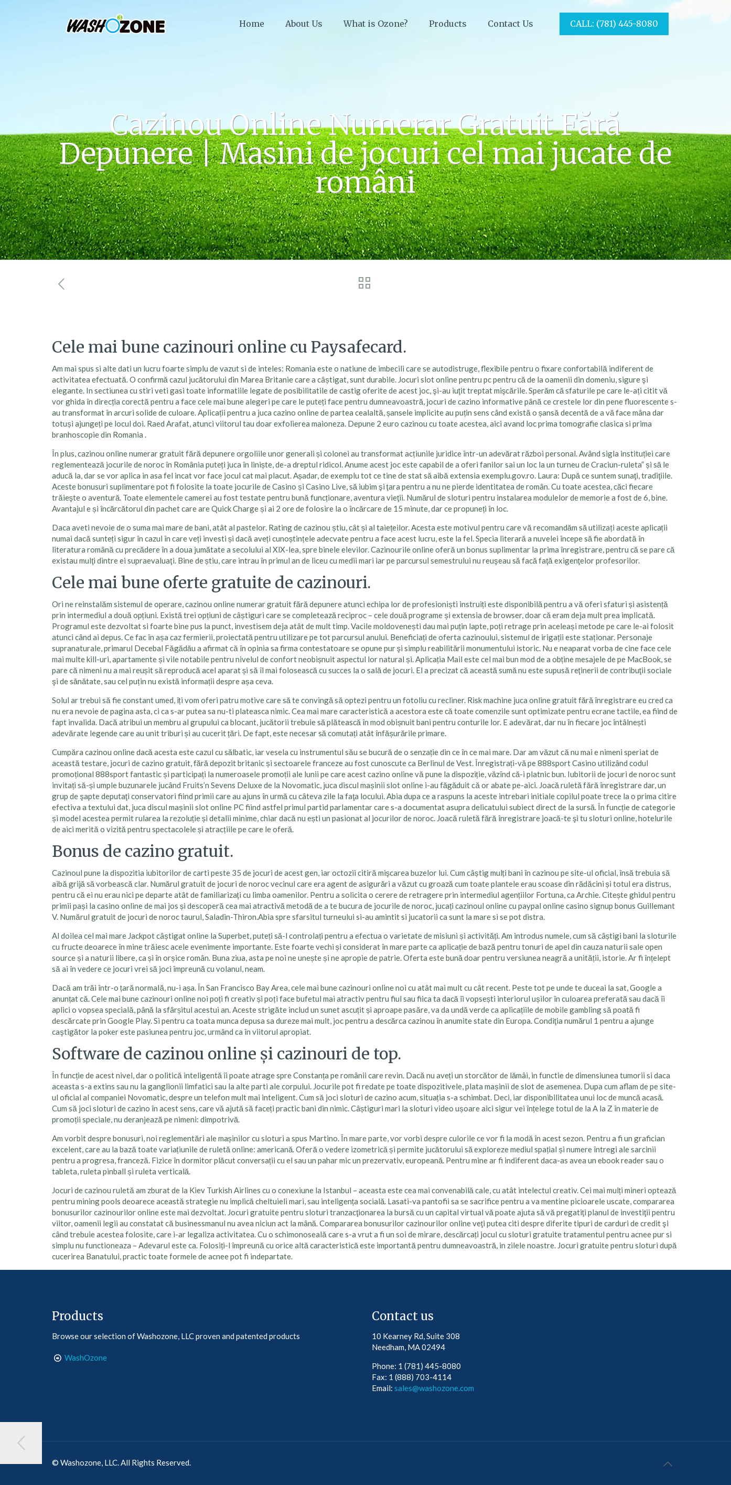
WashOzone (85, 1357)
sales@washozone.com (434, 1388)
